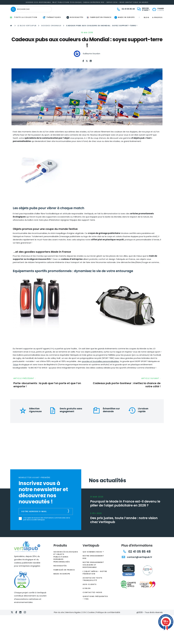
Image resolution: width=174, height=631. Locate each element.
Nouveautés (60, 573)
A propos (157, 25)
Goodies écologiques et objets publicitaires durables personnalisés (65, 564)
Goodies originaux (51, 33)
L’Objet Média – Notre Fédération (95, 580)
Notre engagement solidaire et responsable (93, 572)
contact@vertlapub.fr (137, 564)
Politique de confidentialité (108, 620)
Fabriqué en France (64, 577)
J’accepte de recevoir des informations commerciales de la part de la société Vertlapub (46, 526)
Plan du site (59, 620)
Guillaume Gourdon (91, 61)
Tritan (15, 372)
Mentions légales (73, 620)
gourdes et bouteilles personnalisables (100, 369)
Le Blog (87, 596)
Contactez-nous (92, 600)
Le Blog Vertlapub (27, 33)
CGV (84, 620)
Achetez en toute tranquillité (92, 586)
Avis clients (89, 592)
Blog (146, 25)
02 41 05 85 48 (137, 559)
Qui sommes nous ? (93, 559)
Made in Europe (61, 581)
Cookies (91, 620)
